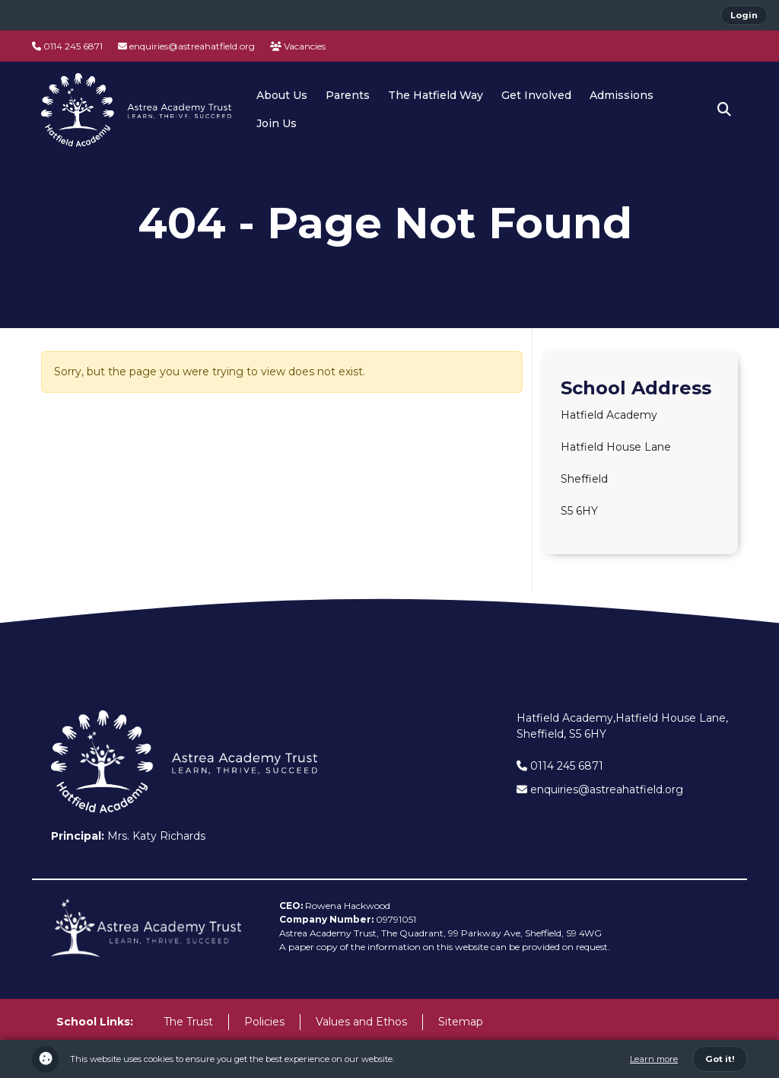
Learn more (654, 1059)
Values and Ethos (361, 1022)
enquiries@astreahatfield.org (186, 46)
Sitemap (460, 1022)
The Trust (188, 1022)
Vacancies (298, 46)
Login (744, 15)
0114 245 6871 (67, 46)
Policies (264, 1022)
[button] (724, 109)
